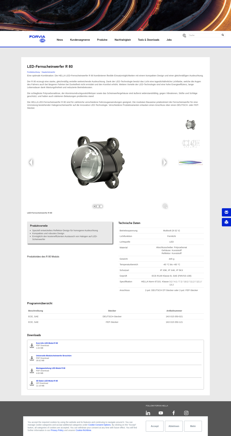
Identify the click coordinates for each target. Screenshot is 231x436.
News (60, 40)
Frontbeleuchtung (33, 72)
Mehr (193, 426)
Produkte (102, 40)
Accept (155, 426)
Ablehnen (174, 426)
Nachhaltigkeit (123, 40)
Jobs (169, 40)
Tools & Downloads (148, 40)
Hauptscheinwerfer (48, 72)
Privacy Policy (57, 430)
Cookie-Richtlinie (83, 430)
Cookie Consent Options (99, 425)
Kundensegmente (80, 40)
